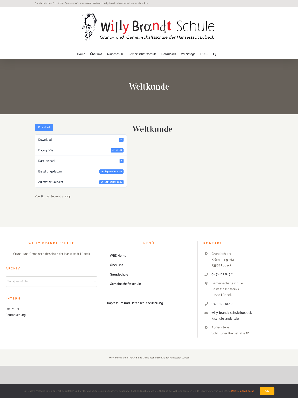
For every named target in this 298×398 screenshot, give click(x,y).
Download (44, 127)
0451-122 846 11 (222, 304)
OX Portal (12, 309)
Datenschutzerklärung (242, 391)
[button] (214, 54)
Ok (267, 391)
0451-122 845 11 (222, 274)
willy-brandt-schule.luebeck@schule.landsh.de (126, 3)
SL (42, 196)
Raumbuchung (16, 315)
